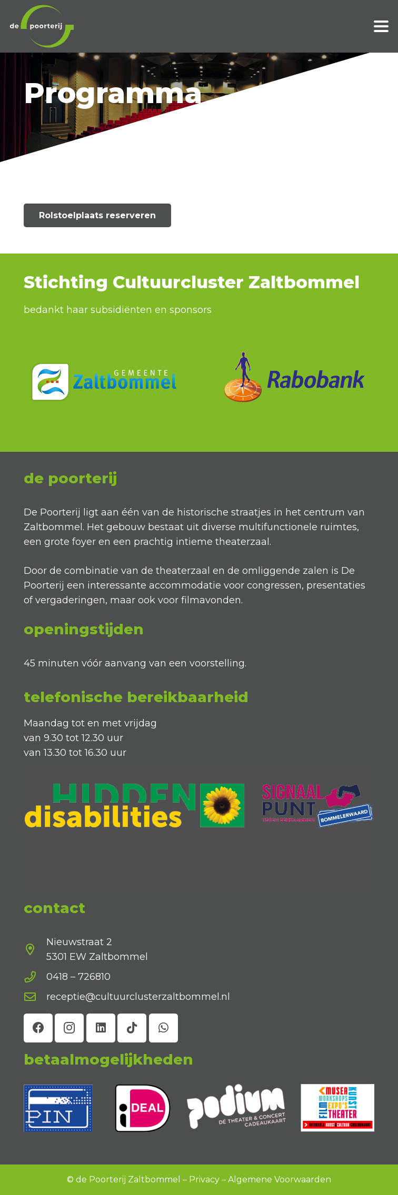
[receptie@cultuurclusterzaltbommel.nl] (35, 997)
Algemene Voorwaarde (276, 1179)
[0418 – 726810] (35, 977)
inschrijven (307, 1144)
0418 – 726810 (78, 977)
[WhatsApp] (163, 1028)
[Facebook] (38, 1028)
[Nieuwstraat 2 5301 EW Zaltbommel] (35, 950)
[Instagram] (69, 1028)
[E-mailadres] (307, 1116)
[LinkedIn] (100, 1028)
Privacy (204, 1179)
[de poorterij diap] (42, 26)
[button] (381, 26)
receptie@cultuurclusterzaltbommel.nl (138, 996)
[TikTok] (131, 1028)
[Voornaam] (307, 1093)
